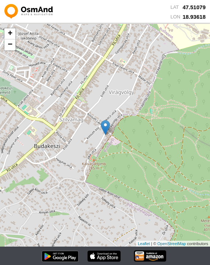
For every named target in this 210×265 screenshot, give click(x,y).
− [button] (10, 44)
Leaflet (144, 243)
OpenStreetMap (171, 243)
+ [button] (10, 33)
